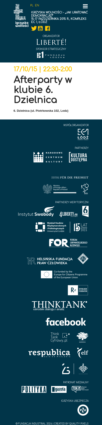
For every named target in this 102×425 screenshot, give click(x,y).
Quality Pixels (79, 423)
